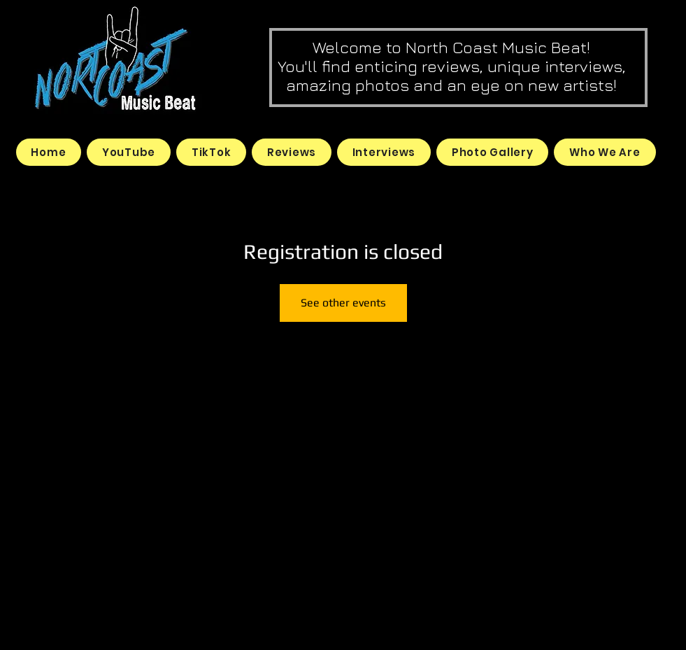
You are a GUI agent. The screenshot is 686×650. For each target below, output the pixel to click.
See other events (343, 302)
